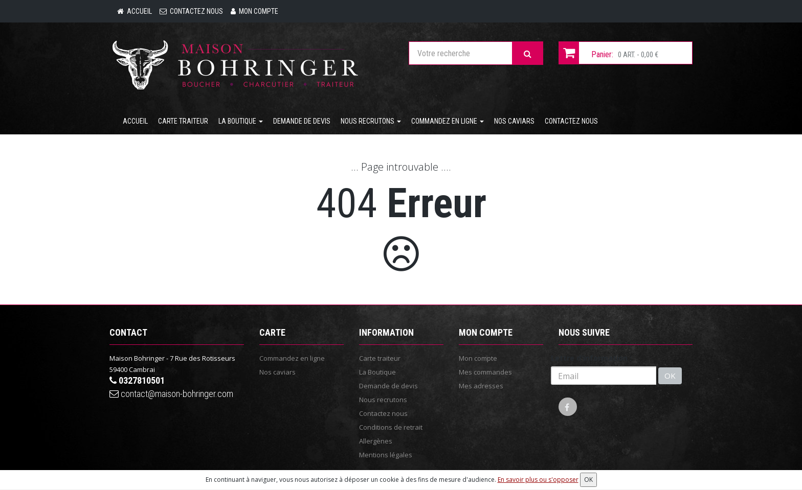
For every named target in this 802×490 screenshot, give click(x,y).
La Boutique (240, 121)
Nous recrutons (371, 121)
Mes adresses (481, 385)
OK (670, 375)
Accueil (135, 121)
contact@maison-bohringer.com (171, 393)
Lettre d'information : (591, 358)
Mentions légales (385, 454)
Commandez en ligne (447, 121)
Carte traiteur (183, 121)
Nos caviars (514, 121)
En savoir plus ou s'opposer (538, 479)
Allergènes (375, 441)
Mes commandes (485, 372)
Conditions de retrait (390, 427)
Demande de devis (301, 121)
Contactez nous (571, 121)
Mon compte (478, 358)
